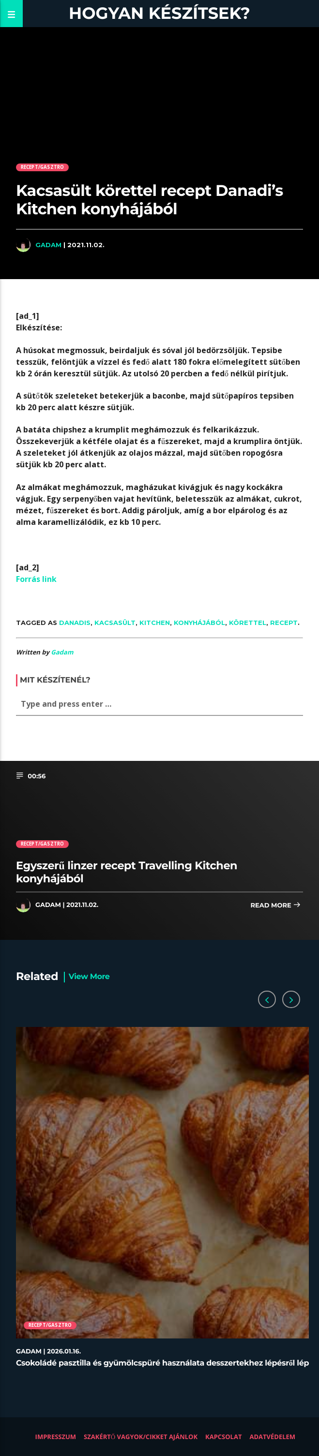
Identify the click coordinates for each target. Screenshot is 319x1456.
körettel (247, 622)
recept (284, 622)
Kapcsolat (223, 1436)
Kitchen (154, 622)
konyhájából (199, 622)
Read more (275, 905)
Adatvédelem (272, 1436)
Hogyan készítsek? (159, 13)
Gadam (48, 245)
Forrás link (36, 579)
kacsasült (115, 622)
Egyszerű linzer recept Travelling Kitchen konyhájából (126, 872)
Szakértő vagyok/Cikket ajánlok (140, 1436)
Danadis (75, 622)
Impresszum (55, 1436)
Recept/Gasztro (42, 167)
